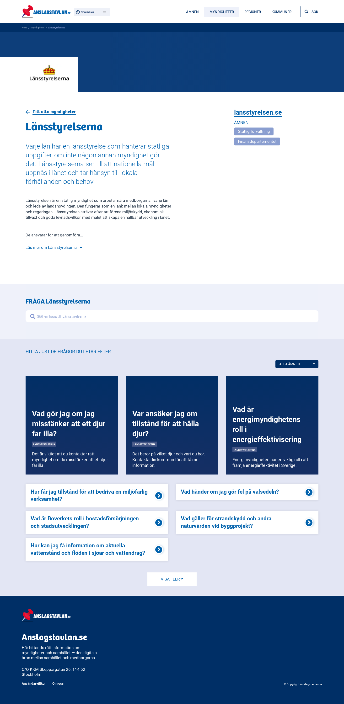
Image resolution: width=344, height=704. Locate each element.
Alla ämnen (297, 364)
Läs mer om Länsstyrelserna (54, 247)
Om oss (58, 683)
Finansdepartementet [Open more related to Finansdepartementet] (257, 141)
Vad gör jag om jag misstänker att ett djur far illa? (68, 423)
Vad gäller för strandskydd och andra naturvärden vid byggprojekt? (226, 522)
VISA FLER (172, 578)
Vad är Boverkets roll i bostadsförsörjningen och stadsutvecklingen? (85, 522)
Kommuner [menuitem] (281, 11)
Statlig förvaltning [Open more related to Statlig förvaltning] (254, 131)
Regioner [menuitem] (252, 11)
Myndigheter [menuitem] (222, 11)
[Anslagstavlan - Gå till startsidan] (46, 10)
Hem (24, 27)
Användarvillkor (34, 683)
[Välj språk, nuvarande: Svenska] (92, 12)
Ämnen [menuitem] (192, 11)
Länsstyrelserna (44, 444)
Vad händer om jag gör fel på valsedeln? (230, 491)
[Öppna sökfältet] (311, 11)
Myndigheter (37, 27)
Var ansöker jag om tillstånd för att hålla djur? (165, 423)
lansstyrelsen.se (258, 112)
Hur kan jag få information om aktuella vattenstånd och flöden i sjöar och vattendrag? (88, 549)
